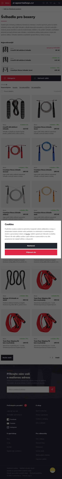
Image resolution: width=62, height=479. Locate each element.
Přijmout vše (31, 252)
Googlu (28, 234)
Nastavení (31, 246)
